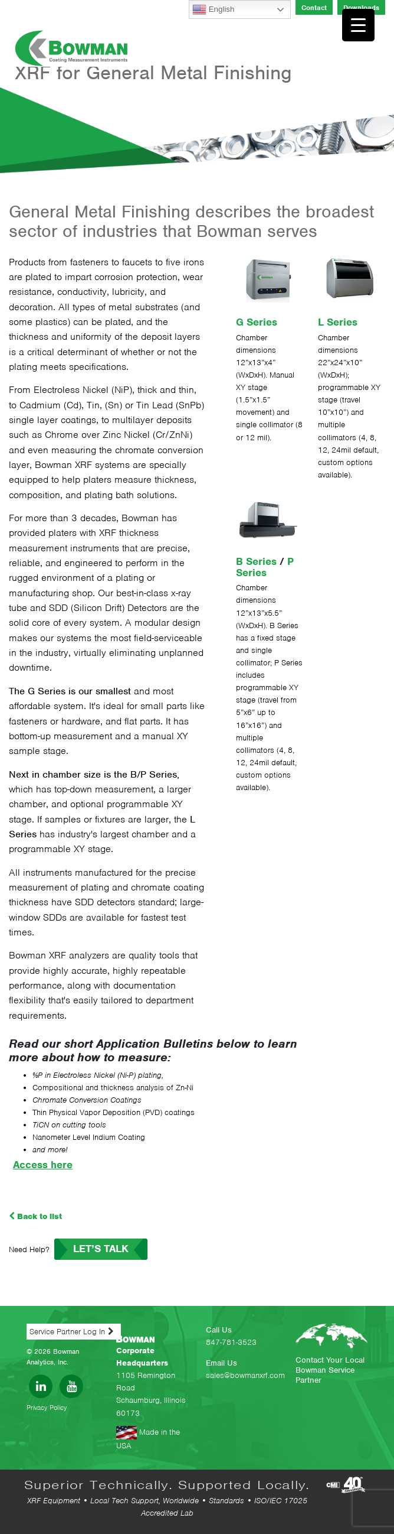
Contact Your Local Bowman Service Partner (330, 1370)
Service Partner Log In (67, 1332)
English (213, 9)
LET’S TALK (101, 1248)
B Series (256, 561)
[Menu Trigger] (358, 25)
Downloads (361, 7)
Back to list (35, 1216)
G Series (256, 322)
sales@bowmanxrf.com (245, 1375)
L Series (337, 322)
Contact (314, 7)
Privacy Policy (47, 1407)
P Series (265, 567)
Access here (43, 1164)
